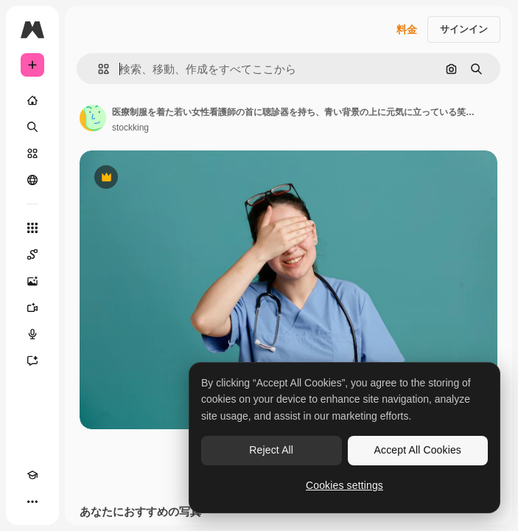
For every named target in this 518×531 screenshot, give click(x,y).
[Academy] (32, 475)
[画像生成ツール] (32, 281)
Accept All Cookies (417, 450)
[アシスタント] (32, 360)
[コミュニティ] (32, 180)
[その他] (32, 501)
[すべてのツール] (32, 228)
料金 (406, 29)
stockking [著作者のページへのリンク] (130, 127)
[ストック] (32, 153)
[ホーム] (32, 100)
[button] (97, 68)
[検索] (32, 127)
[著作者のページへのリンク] (93, 118)
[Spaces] (32, 254)
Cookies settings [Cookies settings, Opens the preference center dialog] (344, 485)
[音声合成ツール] (32, 334)
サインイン (464, 29)
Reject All (271, 450)
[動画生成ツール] (32, 307)
